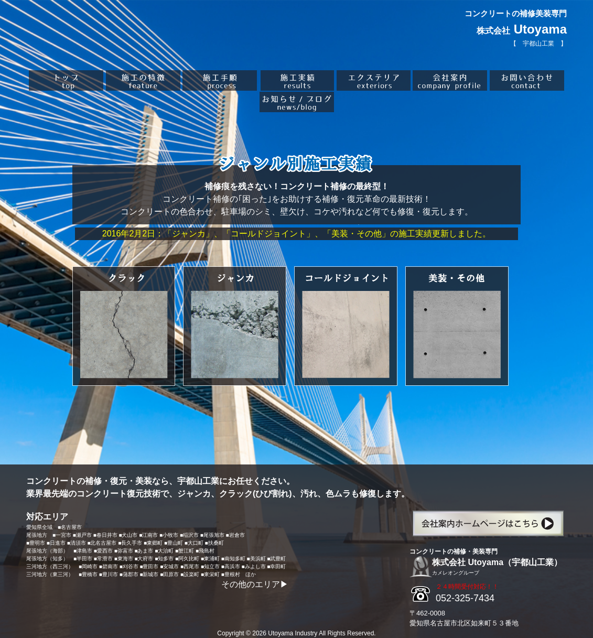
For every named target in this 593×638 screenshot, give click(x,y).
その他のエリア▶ (254, 584)
